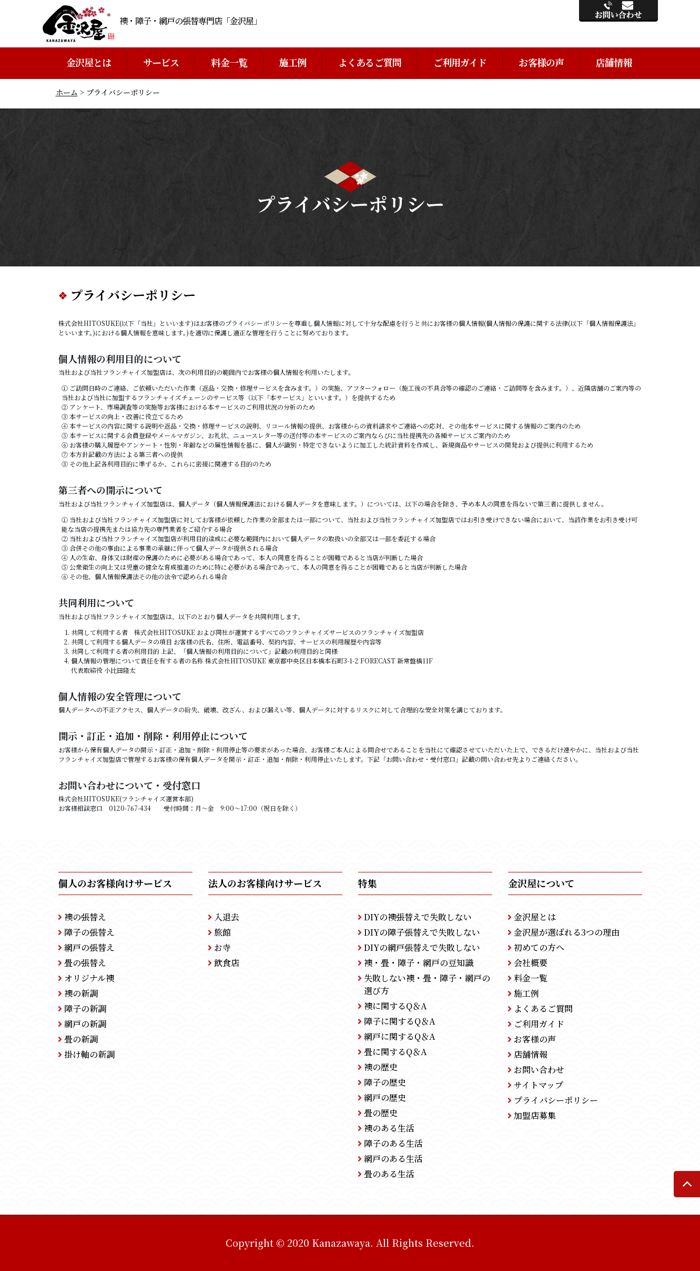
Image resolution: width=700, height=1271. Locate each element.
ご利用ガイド (460, 62)
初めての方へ (539, 947)
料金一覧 (229, 62)
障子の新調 (85, 1008)
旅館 (222, 932)
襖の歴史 (381, 1067)
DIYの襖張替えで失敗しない (418, 917)
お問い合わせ (539, 1070)
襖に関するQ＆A (395, 1006)
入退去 (226, 917)
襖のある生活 (389, 1128)
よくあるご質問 (369, 62)
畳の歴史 (381, 1113)
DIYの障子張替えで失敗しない (422, 932)
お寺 (222, 947)
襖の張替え (85, 917)
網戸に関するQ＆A (399, 1036)
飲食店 (226, 963)
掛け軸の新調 (89, 1054)
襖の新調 (81, 993)
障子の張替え (89, 932)
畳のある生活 (389, 1174)
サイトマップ (538, 1085)
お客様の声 (541, 62)
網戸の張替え (89, 947)
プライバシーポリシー (556, 1100)
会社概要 (530, 963)
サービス (161, 62)
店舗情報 (614, 62)
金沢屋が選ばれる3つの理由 (567, 932)
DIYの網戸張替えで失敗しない (422, 947)
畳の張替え (85, 963)
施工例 (292, 62)
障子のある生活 (393, 1143)
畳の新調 (81, 1039)
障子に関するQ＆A (399, 1021)
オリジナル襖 (89, 978)
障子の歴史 (385, 1082)
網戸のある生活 (393, 1159)
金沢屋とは (88, 62)
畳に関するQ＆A (395, 1052)
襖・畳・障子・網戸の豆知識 (418, 963)
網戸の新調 (85, 1024)
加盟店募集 (535, 1115)
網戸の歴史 (385, 1097)
